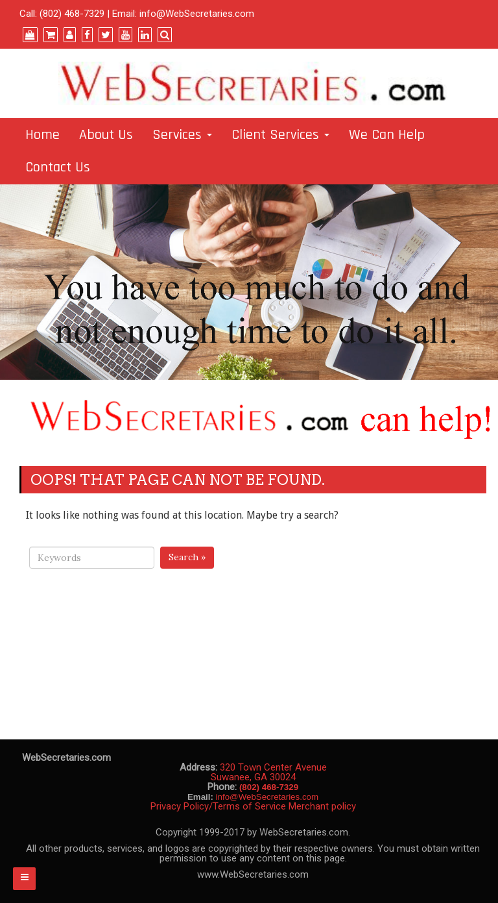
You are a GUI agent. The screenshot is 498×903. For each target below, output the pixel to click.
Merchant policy (322, 806)
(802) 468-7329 (72, 13)
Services (182, 135)
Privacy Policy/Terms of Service (218, 806)
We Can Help (387, 135)
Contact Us (57, 167)
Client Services (280, 135)
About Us (106, 135)
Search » (187, 557)
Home (42, 135)
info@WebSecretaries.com (196, 13)
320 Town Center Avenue (273, 767)
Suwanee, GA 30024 (253, 777)
